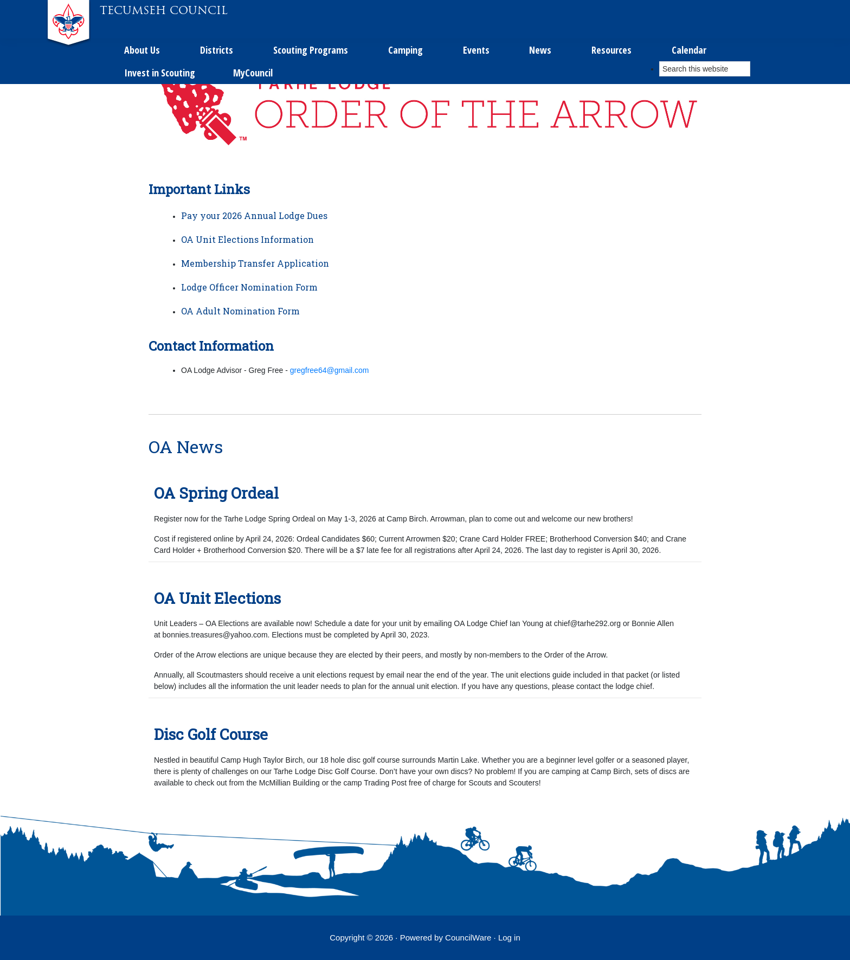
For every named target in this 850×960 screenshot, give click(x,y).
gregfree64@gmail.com (329, 370)
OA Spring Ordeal (216, 493)
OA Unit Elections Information (247, 239)
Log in (509, 937)
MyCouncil (615, 17)
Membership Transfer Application (255, 263)
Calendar (426, 17)
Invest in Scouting (519, 17)
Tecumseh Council (164, 10)
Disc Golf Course (211, 734)
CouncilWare (468, 937)
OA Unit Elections (217, 598)
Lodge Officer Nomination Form (249, 287)
